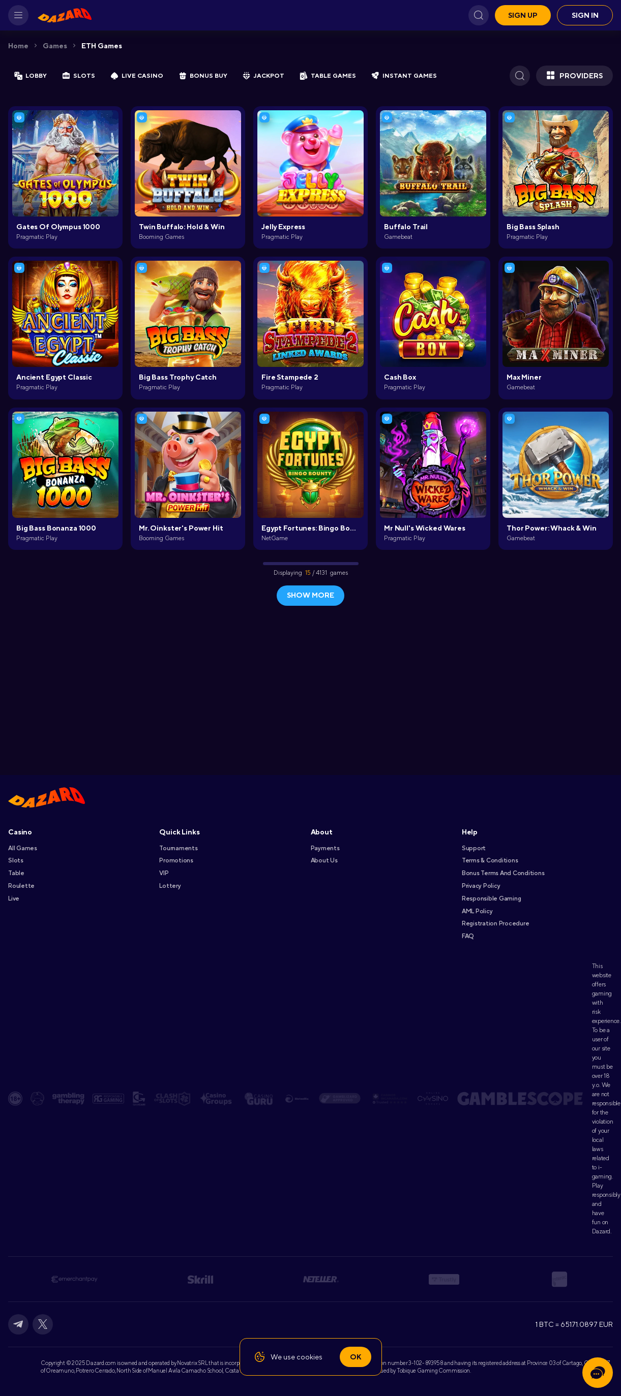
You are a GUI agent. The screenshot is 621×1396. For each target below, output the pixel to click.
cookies (309, 1357)
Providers (574, 75)
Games (55, 46)
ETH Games (101, 46)
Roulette (21, 885)
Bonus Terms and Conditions (503, 873)
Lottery (170, 885)
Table (16, 873)
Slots (15, 860)
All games (22, 848)
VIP (163, 873)
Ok (355, 1357)
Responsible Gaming (491, 898)
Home (18, 46)
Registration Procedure (495, 923)
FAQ (468, 936)
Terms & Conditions (490, 860)
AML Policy (477, 911)
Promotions (176, 860)
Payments (325, 848)
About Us (324, 860)
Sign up (523, 15)
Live (13, 898)
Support (474, 848)
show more (310, 595)
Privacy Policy (481, 885)
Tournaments (178, 848)
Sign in (585, 15)
